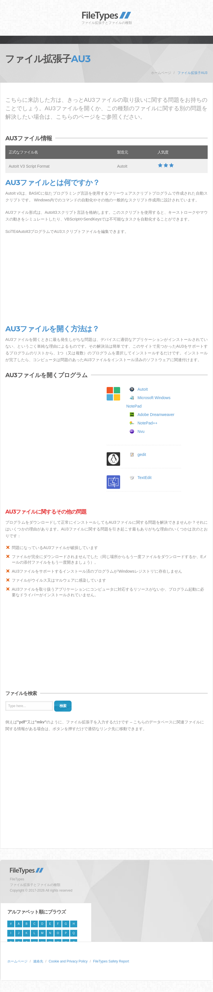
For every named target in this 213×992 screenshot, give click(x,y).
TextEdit (145, 477)
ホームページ (161, 73)
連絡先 (38, 961)
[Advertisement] (106, 279)
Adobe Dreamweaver (156, 414)
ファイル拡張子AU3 (192, 73)
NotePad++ (147, 423)
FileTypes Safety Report (111, 961)
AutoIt (143, 389)
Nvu (141, 431)
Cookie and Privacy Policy (68, 961)
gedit (142, 454)
